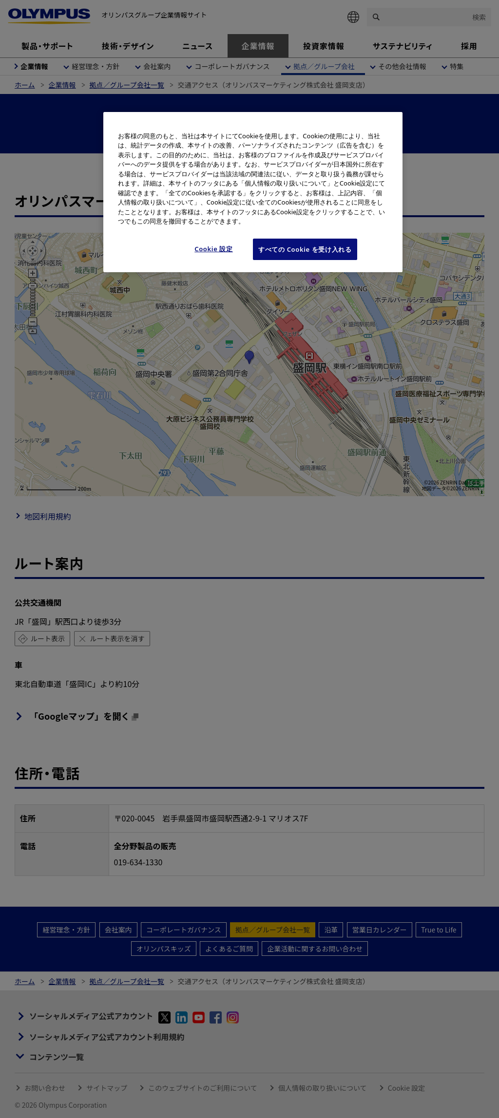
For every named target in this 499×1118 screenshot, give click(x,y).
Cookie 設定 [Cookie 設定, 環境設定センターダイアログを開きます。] (213, 248)
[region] (253, 192)
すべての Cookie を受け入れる (305, 249)
